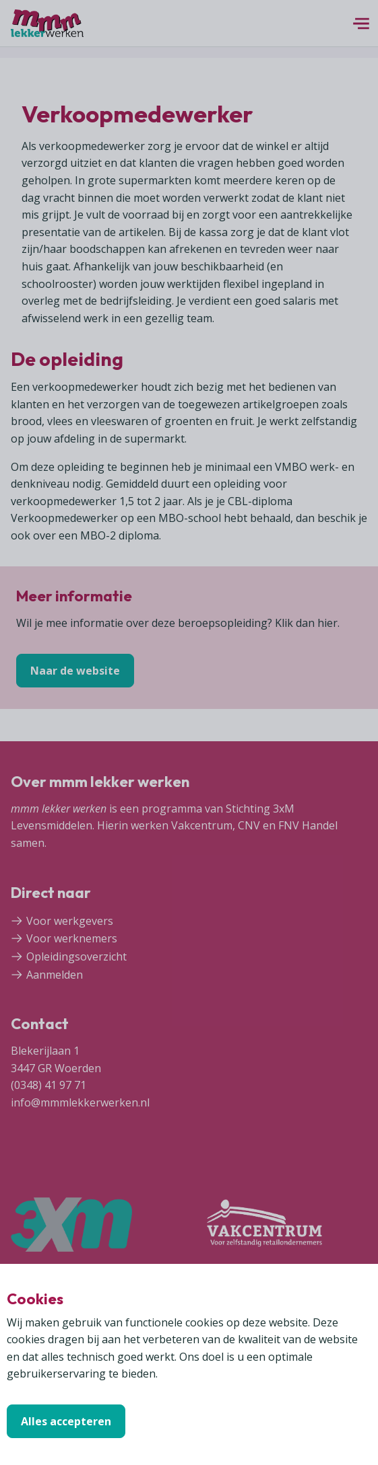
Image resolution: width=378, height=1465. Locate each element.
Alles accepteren (66, 1421)
